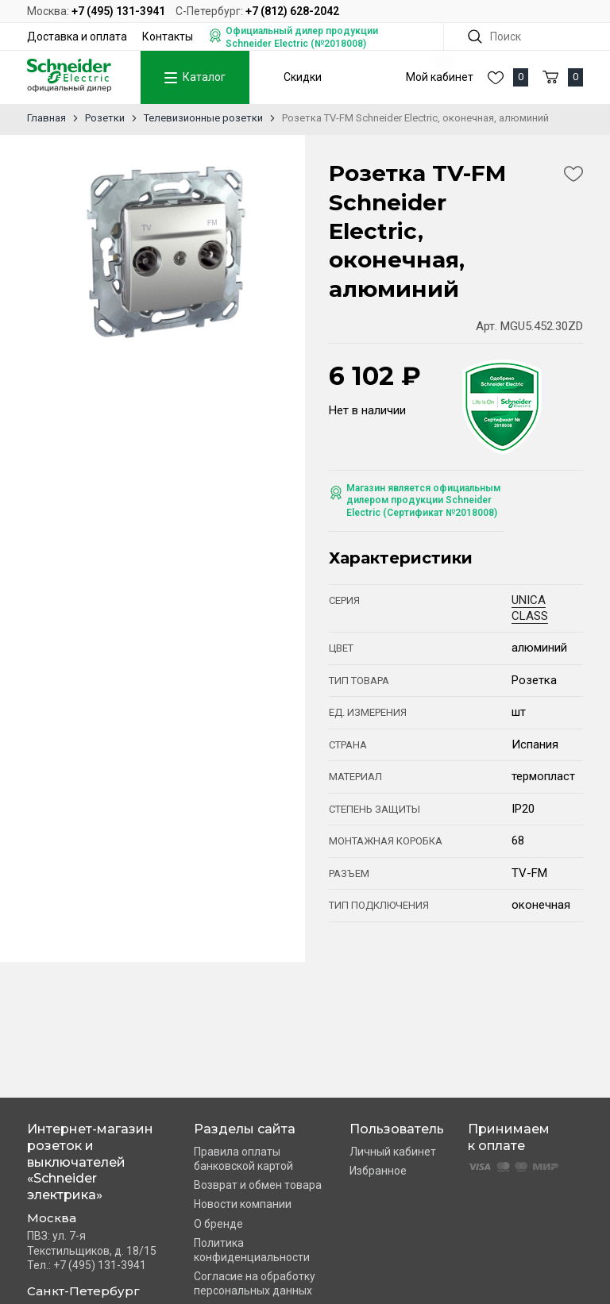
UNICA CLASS (530, 608)
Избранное (378, 1170)
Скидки (303, 77)
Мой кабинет (439, 77)
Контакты (167, 36)
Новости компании (242, 1204)
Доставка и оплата (77, 36)
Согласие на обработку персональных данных (254, 1283)
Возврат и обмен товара (258, 1185)
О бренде (218, 1223)
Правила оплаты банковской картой (243, 1158)
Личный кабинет (392, 1151)
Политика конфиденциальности (252, 1250)
